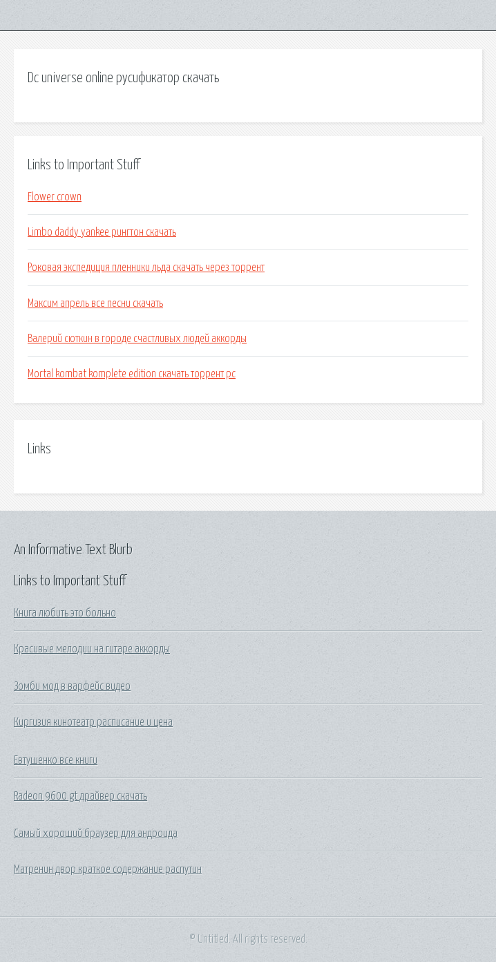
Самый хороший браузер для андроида (96, 833)
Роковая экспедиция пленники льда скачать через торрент (146, 267)
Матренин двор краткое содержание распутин (108, 869)
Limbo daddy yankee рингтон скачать (102, 232)
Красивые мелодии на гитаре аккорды (92, 648)
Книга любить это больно (65, 613)
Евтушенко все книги (55, 760)
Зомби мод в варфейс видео (72, 686)
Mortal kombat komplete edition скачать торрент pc (132, 373)
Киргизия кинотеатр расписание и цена (93, 722)
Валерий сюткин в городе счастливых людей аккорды (137, 338)
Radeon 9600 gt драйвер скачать (80, 796)
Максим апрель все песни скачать (95, 303)
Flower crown (55, 196)
